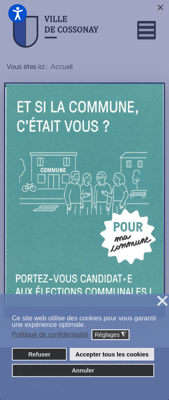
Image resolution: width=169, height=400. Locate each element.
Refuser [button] (39, 354)
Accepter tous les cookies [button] (112, 354)
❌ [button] (162, 301)
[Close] (160, 7)
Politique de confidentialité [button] (50, 334)
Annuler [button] (83, 370)
